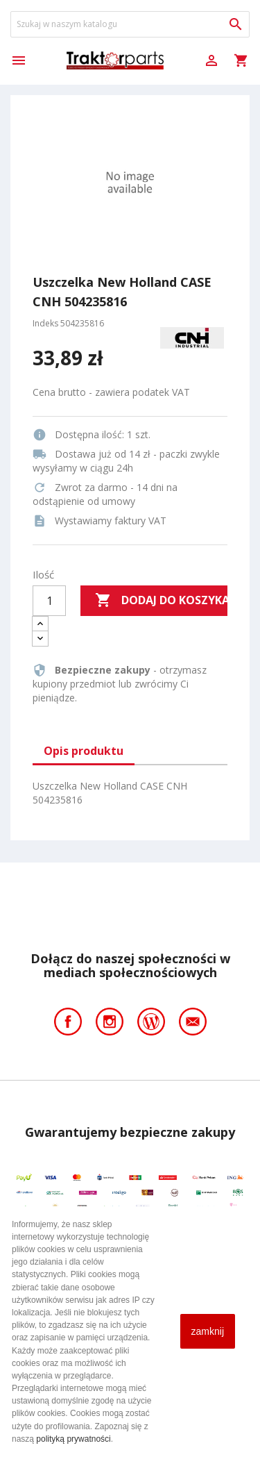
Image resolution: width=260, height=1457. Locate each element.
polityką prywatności (73, 1439)
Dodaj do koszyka (161, 601)
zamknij (207, 1331)
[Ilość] (49, 600)
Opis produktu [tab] (83, 750)
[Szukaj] (130, 24)
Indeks (45, 323)
